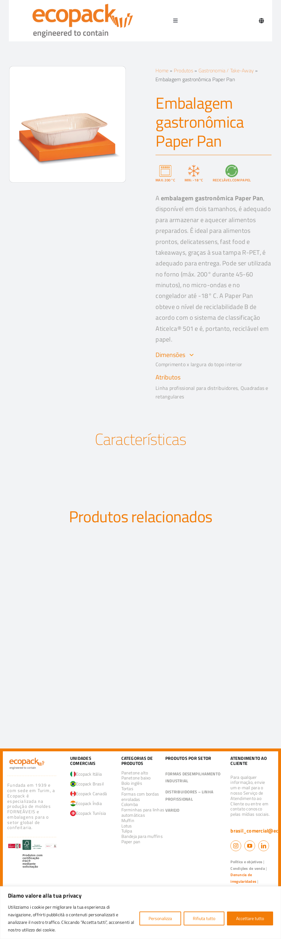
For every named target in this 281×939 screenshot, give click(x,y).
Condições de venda (247, 868)
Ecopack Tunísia (88, 813)
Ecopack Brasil (87, 783)
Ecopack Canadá (88, 793)
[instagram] (235, 845)
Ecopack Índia (86, 803)
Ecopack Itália (86, 774)
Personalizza (160, 918)
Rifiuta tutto (204, 918)
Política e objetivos (246, 862)
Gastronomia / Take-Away (226, 70)
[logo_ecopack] (26, 759)
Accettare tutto (250, 918)
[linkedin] (263, 845)
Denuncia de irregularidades (243, 878)
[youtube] (249, 845)
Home (162, 70)
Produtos (183, 70)
